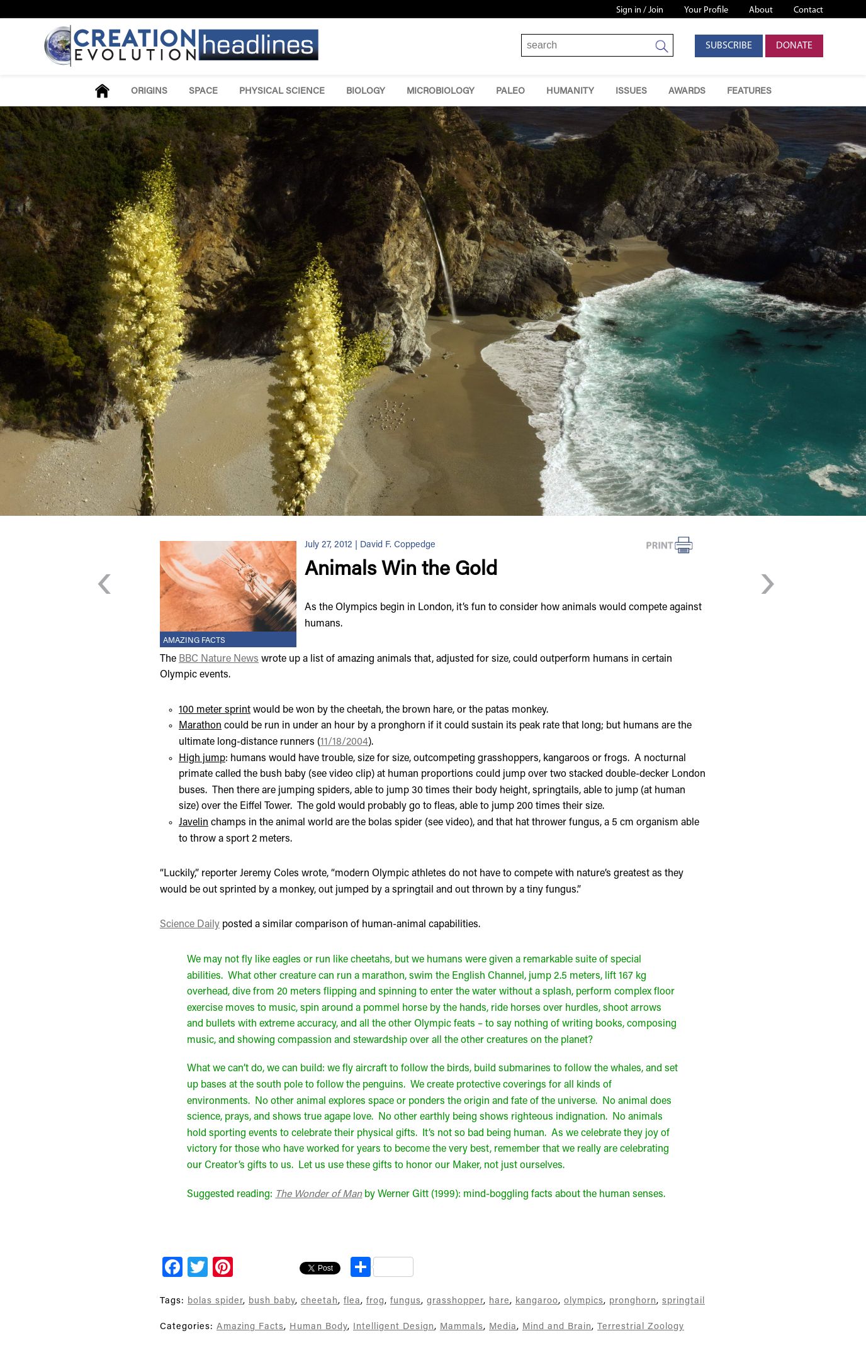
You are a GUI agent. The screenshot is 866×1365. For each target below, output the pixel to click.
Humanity (570, 91)
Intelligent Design (393, 1327)
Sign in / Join (639, 10)
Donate (794, 46)
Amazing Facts (194, 641)
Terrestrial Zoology (640, 1327)
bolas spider (215, 1301)
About (761, 10)
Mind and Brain (557, 1327)
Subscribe (729, 46)
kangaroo (536, 1301)
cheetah (319, 1301)
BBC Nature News (219, 659)
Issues (631, 91)
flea (352, 1301)
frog (375, 1301)
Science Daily (190, 925)
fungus (405, 1301)
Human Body (318, 1327)
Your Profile (706, 10)
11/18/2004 (344, 742)
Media (503, 1327)
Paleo (510, 91)
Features (749, 91)
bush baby (272, 1301)
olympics (584, 1301)
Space (203, 91)
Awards (687, 91)
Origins (149, 91)
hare (499, 1301)
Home (102, 91)
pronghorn (632, 1301)
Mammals (461, 1327)
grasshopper (455, 1301)
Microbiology (441, 91)
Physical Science (282, 91)
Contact (808, 10)
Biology (365, 91)
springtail (683, 1301)
